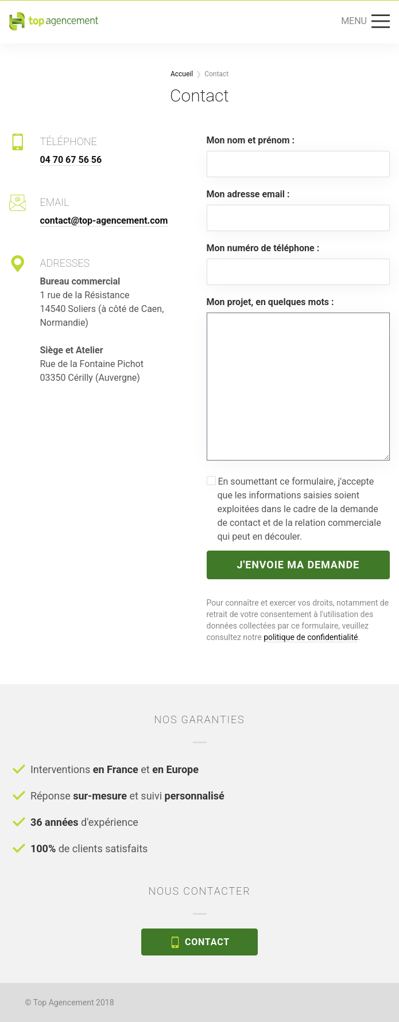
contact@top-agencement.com (104, 220)
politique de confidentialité (311, 637)
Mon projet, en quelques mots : (270, 302)
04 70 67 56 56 (71, 159)
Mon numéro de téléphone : (263, 248)
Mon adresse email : (248, 194)
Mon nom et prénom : (251, 140)
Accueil (182, 74)
